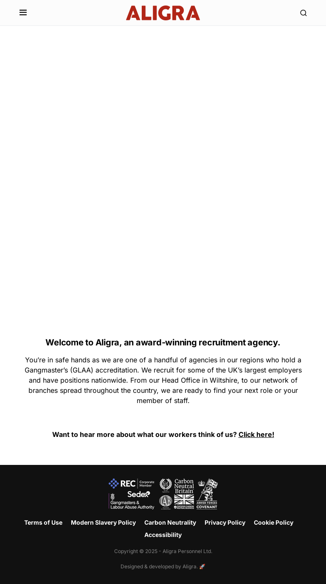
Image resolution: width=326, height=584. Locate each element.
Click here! (256, 434)
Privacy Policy (225, 522)
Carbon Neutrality (170, 522)
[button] (23, 13)
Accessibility (163, 534)
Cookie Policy (273, 522)
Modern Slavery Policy (103, 522)
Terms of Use (43, 522)
